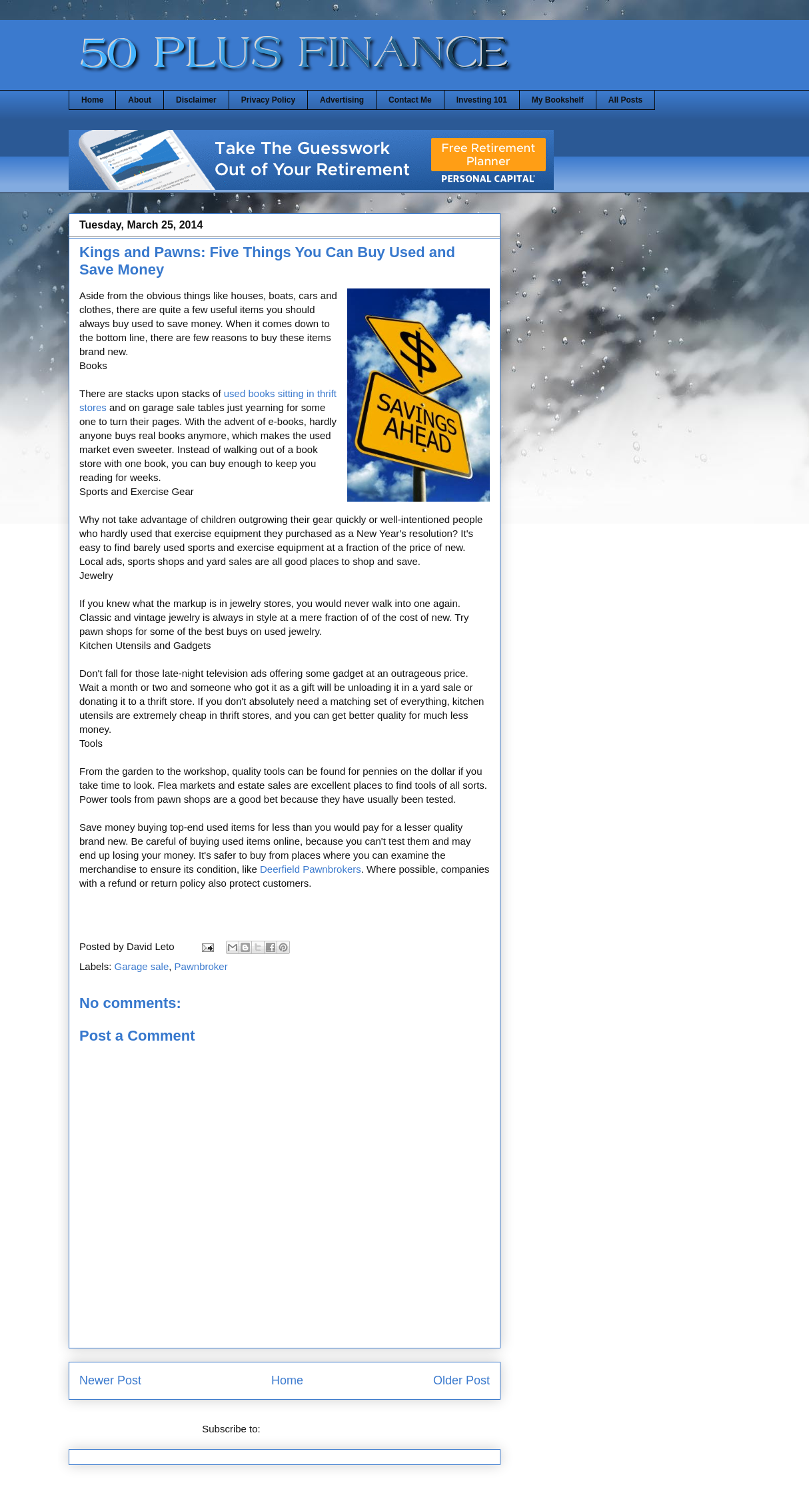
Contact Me (410, 100)
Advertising (342, 100)
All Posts (625, 100)
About (139, 100)
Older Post (461, 1380)
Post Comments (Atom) (315, 1428)
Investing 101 (481, 100)
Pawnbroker (201, 966)
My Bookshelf (558, 100)
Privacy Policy (268, 100)
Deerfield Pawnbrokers (310, 869)
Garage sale (142, 966)
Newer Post (110, 1380)
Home (92, 100)
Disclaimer (196, 100)
